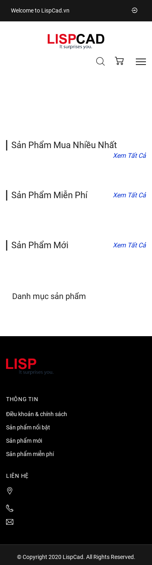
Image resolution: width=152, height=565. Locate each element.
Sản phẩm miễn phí (49, 195)
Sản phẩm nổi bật (28, 427)
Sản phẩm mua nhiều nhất (64, 145)
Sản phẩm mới (39, 245)
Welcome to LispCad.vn (40, 10)
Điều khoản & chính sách (36, 414)
